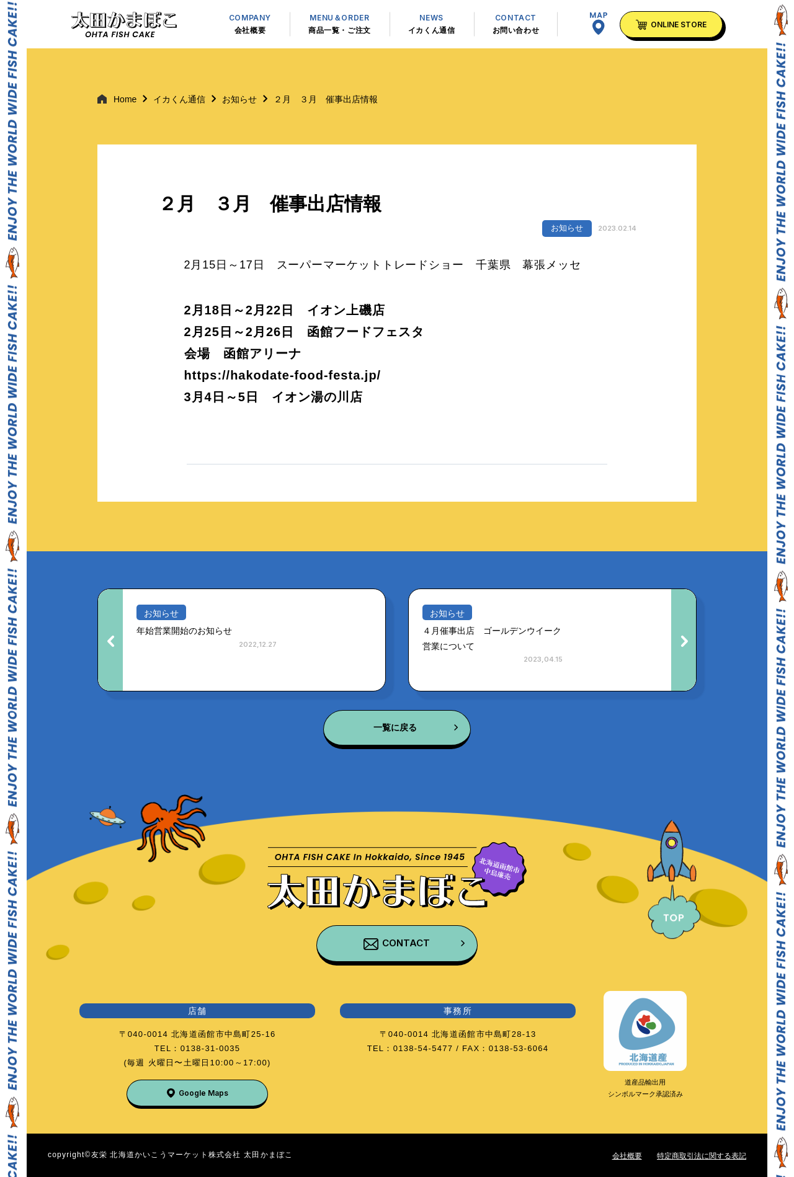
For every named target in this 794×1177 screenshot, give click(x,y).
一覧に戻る (395, 727)
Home (125, 99)
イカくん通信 (179, 99)
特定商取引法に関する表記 (701, 1156)
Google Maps (203, 1093)
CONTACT (406, 943)
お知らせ (239, 99)
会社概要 (627, 1156)
